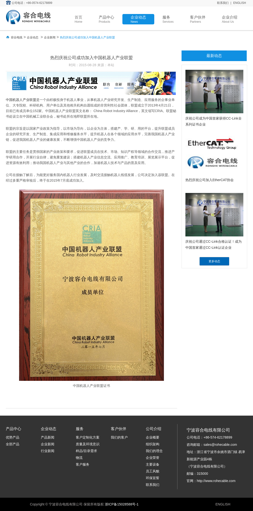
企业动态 (138, 19)
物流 (79, 458)
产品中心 (106, 19)
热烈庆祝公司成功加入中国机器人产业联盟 (87, 37)
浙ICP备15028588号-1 (122, 504)
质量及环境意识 (87, 444)
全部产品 (12, 444)
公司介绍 (153, 429)
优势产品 (12, 437)
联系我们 (223, 3)
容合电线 (16, 37)
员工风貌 (152, 471)
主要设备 (152, 464)
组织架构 (152, 444)
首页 (78, 19)
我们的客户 (119, 437)
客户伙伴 (197, 19)
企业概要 (152, 437)
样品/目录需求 (86, 451)
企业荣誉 (152, 458)
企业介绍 (229, 19)
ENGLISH (239, 3)
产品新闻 (47, 437)
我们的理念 (154, 451)
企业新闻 (50, 37)
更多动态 (214, 261)
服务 (168, 19)
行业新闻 (47, 451)
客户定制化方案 (87, 437)
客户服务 (82, 464)
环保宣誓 (152, 478)
